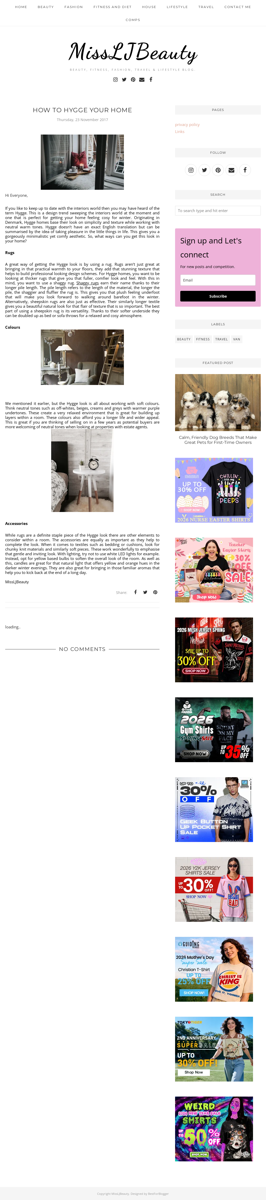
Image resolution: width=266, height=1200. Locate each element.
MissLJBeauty (133, 51)
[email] (218, 280)
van (236, 339)
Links (179, 131)
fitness (203, 339)
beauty (184, 339)
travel (221, 339)
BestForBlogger (158, 1194)
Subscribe (218, 296)
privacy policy (187, 124)
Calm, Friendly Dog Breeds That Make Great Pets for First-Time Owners (218, 440)
